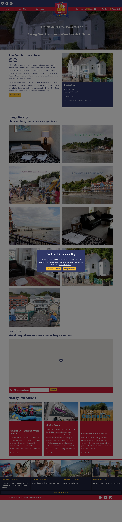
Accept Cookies (69, 269)
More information (65, 265)
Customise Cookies (53, 269)
